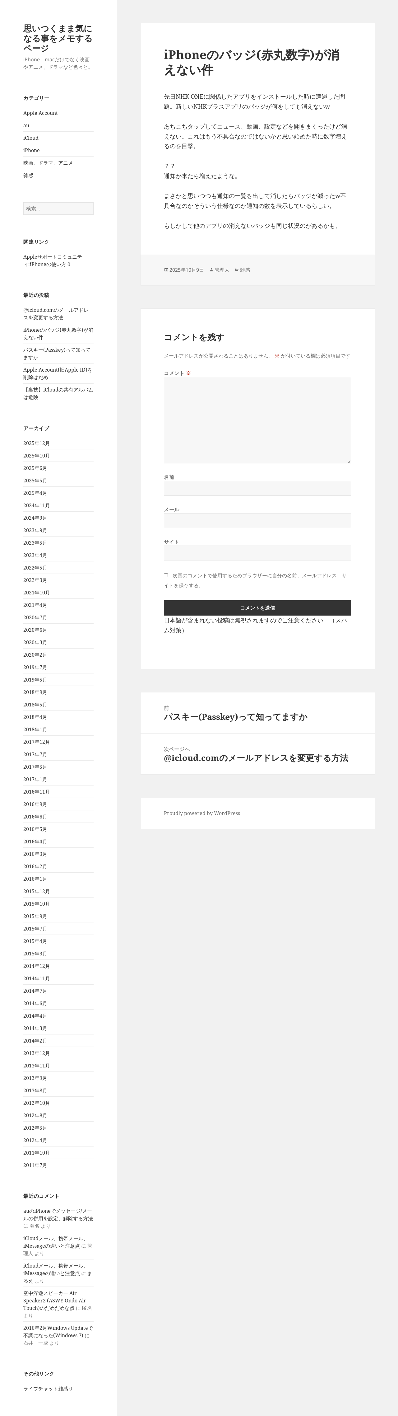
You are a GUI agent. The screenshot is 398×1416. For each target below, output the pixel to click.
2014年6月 (35, 1003)
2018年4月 (35, 717)
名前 (169, 477)
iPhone (31, 150)
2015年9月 (35, 916)
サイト (171, 541)
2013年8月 (35, 1090)
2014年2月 (35, 1040)
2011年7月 (35, 1165)
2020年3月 (35, 642)
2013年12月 (36, 1053)
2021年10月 (36, 592)
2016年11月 (36, 791)
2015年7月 (35, 928)
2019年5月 (35, 679)
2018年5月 (35, 704)
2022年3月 (35, 580)
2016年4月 (35, 841)
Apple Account (40, 113)
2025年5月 (35, 480)
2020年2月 (35, 654)
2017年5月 (35, 766)
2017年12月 (36, 741)
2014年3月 (35, 1028)
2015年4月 (35, 941)
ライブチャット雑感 (45, 1388)
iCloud (31, 137)
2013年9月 (35, 1078)
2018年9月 (35, 692)
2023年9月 (35, 530)
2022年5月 (35, 567)
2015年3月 (35, 953)
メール (171, 509)
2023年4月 (35, 555)
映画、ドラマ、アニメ (48, 162)
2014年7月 (35, 990)
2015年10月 (36, 903)
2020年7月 (35, 617)
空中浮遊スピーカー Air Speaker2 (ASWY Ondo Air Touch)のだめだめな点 (54, 1300)
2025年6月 (35, 468)
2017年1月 (35, 779)
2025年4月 (35, 493)
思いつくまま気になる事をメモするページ (58, 38)
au (26, 125)
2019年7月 (35, 667)
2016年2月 (35, 866)
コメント (177, 373)
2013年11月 (36, 1065)
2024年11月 (36, 505)
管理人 (222, 269)
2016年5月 (35, 829)
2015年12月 (36, 891)
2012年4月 (35, 1140)
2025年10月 (36, 455)
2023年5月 (35, 542)
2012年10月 (36, 1103)
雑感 (28, 175)
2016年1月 (35, 878)
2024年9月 (35, 517)
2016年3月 (35, 854)
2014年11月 (36, 978)
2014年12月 (36, 966)
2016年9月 (35, 804)
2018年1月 (35, 729)
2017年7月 (35, 754)
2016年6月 (35, 816)
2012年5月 (35, 1127)
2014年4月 (35, 1015)
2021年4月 (35, 605)
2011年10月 (36, 1152)
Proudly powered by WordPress (202, 813)
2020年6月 (35, 629)
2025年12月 (36, 443)
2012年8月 (35, 1115)
